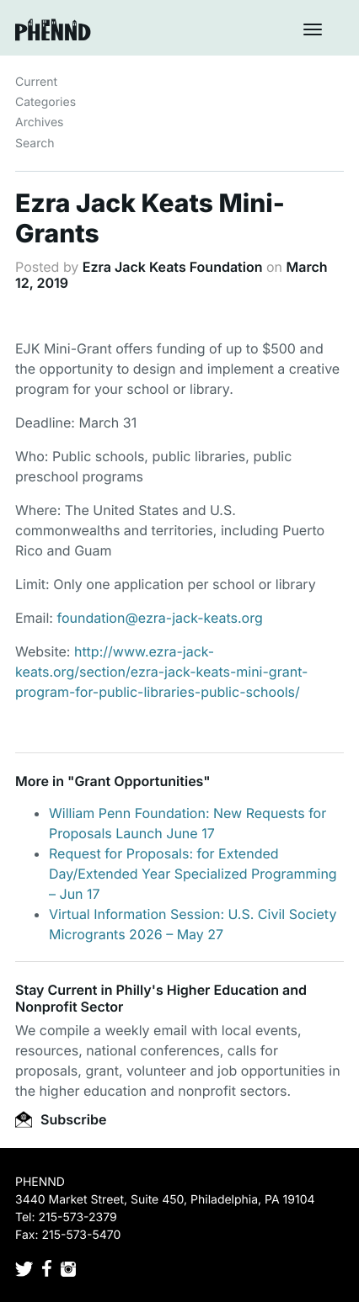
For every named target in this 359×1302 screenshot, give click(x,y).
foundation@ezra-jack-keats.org (159, 617)
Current (36, 82)
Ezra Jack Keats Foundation (173, 266)
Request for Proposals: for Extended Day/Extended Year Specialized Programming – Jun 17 (193, 873)
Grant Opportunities (138, 781)
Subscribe (60, 1119)
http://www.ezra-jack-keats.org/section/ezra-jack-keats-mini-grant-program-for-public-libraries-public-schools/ (161, 671)
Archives (39, 122)
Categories (45, 102)
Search (34, 143)
